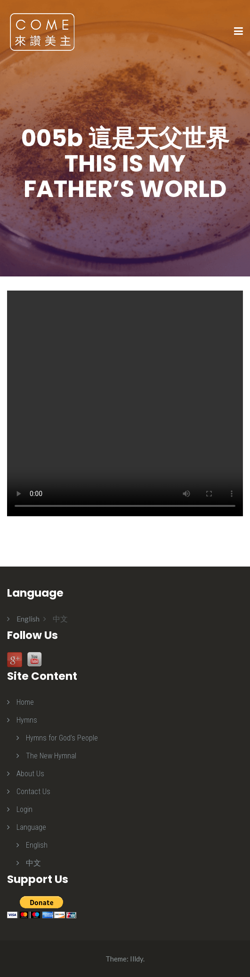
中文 (33, 863)
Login (24, 809)
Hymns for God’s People (62, 737)
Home (25, 702)
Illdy (136, 958)
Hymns (26, 720)
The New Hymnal (51, 755)
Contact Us (33, 791)
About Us (30, 773)
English (37, 845)
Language (31, 827)
